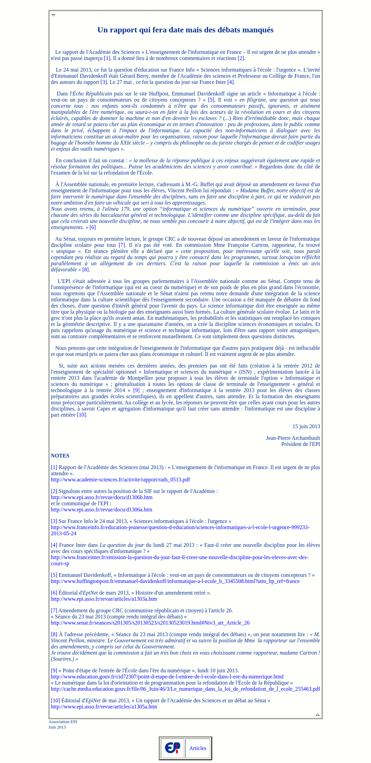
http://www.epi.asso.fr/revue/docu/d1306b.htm (101, 497)
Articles (197, 748)
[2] (241, 58)
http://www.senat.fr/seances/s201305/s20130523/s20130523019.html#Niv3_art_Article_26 (150, 623)
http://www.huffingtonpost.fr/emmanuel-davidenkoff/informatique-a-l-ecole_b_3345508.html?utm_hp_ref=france (175, 581)
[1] (107, 58)
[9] (136, 390)
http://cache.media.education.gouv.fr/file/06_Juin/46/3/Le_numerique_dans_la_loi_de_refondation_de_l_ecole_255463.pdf (185, 689)
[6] (93, 227)
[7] (122, 245)
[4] (230, 82)
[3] (104, 82)
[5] (211, 100)
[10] (81, 415)
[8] (85, 269)
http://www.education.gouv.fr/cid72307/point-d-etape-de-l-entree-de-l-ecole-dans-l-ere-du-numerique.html (167, 676)
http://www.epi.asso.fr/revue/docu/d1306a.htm (101, 509)
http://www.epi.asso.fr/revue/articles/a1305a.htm (104, 706)
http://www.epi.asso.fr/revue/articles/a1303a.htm (104, 599)
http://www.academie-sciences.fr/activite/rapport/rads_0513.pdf (120, 479)
